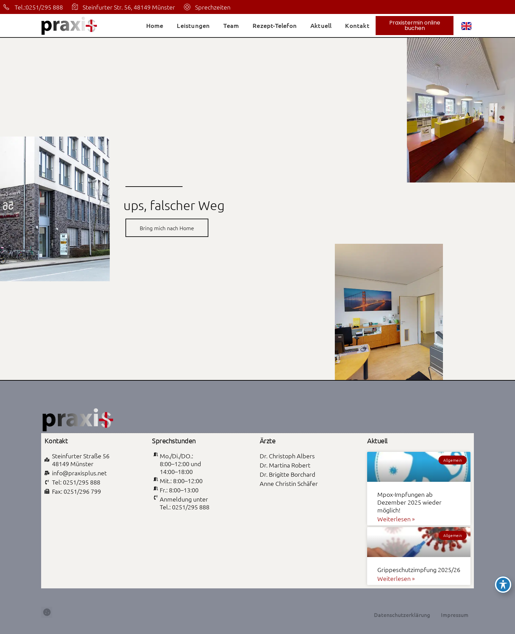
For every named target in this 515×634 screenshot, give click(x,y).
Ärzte (268, 440)
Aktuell (320, 25)
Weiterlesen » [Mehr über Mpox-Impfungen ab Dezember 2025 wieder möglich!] (396, 519)
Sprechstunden (174, 440)
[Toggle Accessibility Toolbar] (503, 584)
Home (155, 25)
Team (231, 25)
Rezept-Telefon (275, 25)
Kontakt (357, 25)
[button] (46, 623)
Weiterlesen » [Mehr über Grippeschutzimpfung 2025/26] (396, 578)
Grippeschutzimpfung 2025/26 (418, 569)
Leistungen (193, 25)
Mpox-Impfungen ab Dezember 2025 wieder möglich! (409, 502)
